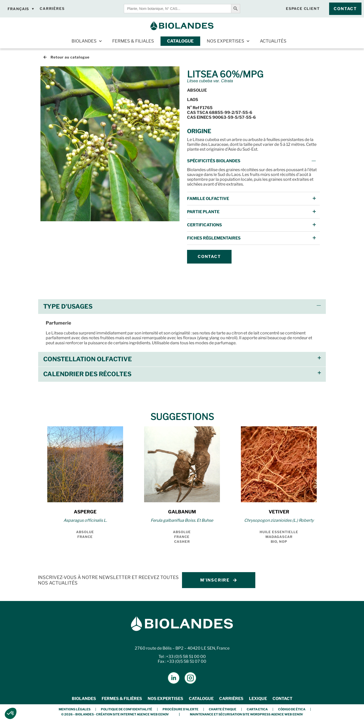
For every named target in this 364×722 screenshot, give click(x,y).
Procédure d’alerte (180, 709)
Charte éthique (222, 709)
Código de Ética (291, 709)
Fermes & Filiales (133, 41)
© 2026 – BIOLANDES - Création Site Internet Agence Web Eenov (115, 714)
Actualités (273, 41)
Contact (282, 698)
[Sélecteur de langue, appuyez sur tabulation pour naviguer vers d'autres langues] (20, 8)
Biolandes (87, 41)
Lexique (258, 698)
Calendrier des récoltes (87, 374)
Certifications (204, 225)
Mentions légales (74, 709)
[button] (253, 160)
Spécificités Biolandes (213, 160)
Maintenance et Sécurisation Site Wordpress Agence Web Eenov (246, 714)
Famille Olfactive (208, 198)
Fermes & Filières (122, 698)
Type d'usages (68, 306)
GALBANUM (182, 511)
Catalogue (180, 41)
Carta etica (257, 709)
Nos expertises (228, 41)
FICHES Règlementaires (214, 238)
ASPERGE (85, 511)
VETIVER (279, 511)
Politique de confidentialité (126, 709)
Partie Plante (203, 211)
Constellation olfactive (87, 359)
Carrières (231, 698)
